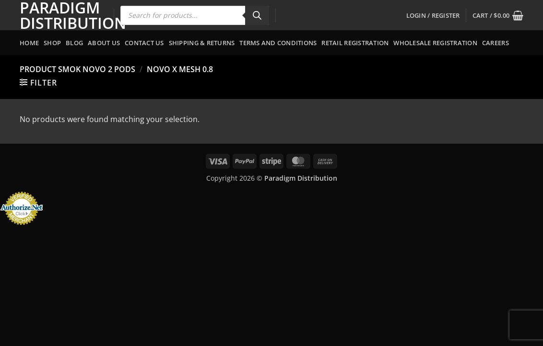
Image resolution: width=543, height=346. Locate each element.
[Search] (257, 15)
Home (29, 42)
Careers (495, 42)
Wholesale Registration (435, 42)
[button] (433, 15)
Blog (74, 42)
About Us (104, 42)
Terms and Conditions (278, 42)
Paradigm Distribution (59, 15)
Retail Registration (355, 42)
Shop (52, 42)
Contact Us (144, 42)
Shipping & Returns (202, 42)
